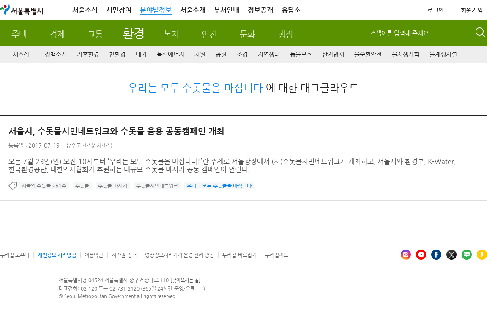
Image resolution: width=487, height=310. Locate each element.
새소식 (21, 54)
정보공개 (260, 10)
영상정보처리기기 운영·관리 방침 (179, 255)
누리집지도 (276, 255)
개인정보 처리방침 (57, 255)
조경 (242, 54)
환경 (133, 33)
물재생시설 (443, 54)
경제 (57, 34)
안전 (209, 34)
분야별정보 (156, 10)
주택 (19, 34)
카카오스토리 (482, 255)
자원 (199, 54)
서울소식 (85, 10)
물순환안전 (368, 54)
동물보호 (301, 54)
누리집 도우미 (14, 255)
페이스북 (436, 255)
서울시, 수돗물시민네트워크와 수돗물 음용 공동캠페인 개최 (116, 131)
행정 (285, 34)
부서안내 (226, 10)
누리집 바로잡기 (239, 255)
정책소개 (56, 54)
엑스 (451, 255)
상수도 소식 (79, 145)
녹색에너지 (170, 54)
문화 (247, 34)
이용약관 (94, 255)
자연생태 (269, 54)
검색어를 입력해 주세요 (399, 33)
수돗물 (82, 186)
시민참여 (118, 10)
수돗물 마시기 (112, 186)
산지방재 (333, 54)
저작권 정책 (124, 255)
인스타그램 (406, 255)
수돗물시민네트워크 (157, 186)
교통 (95, 34)
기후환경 (88, 54)
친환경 (117, 54)
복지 (171, 34)
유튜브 (421, 255)
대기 (141, 54)
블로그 (467, 255)
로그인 (435, 10)
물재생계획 (405, 54)
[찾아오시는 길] (185, 280)
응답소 (291, 10)
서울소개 (192, 10)
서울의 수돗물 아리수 (44, 186)
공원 (221, 54)
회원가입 (472, 10)
